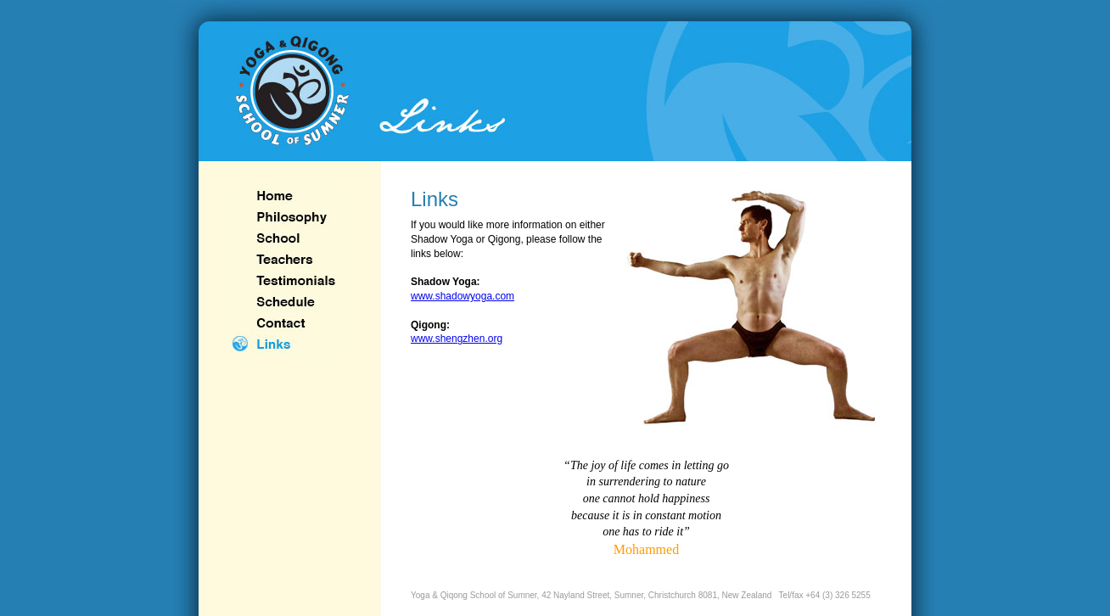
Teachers (286, 259)
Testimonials (286, 280)
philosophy (286, 216)
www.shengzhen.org (456, 338)
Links (286, 344)
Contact (286, 322)
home (286, 195)
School (286, 238)
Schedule (286, 301)
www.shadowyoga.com (462, 296)
